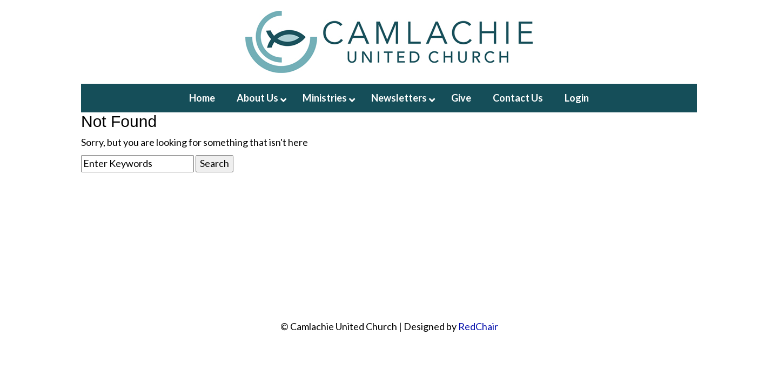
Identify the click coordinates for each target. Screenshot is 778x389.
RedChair (478, 326)
